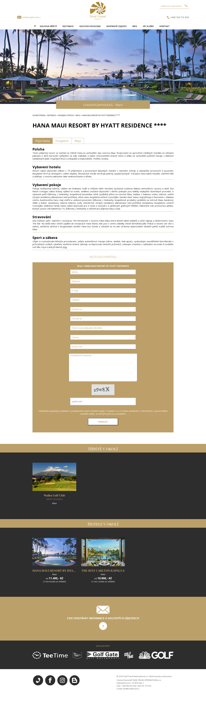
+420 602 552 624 (129, 685)
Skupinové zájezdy (116, 26)
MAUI (78, 115)
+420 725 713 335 (179, 17)
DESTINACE (68, 26)
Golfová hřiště (48, 26)
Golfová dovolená (90, 26)
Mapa (78, 140)
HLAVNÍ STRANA (38, 115)
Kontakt (165, 26)
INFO (134, 26)
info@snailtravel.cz (31, 17)
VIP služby (148, 26)
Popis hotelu (42, 140)
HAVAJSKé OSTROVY (66, 115)
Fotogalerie (62, 140)
